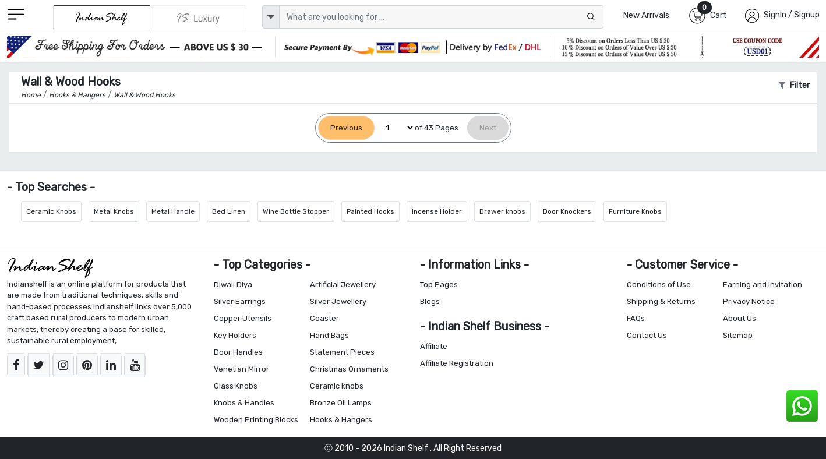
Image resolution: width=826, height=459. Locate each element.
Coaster (324, 318)
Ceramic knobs (336, 386)
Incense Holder (437, 211)
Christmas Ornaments (349, 369)
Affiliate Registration (456, 363)
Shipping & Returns (661, 301)
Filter (794, 85)
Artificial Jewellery (343, 284)
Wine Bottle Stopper (296, 211)
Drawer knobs (502, 211)
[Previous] (346, 128)
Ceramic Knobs (51, 211)
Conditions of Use (659, 284)
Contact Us (647, 335)
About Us (739, 318)
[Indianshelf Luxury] (198, 18)
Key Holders (235, 335)
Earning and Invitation (762, 284)
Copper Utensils (242, 318)
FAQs (636, 318)
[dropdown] (271, 17)
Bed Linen (228, 211)
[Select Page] (395, 128)
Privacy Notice (749, 301)
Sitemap (738, 335)
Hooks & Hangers (341, 419)
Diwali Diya (233, 284)
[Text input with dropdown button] (441, 17)
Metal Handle (173, 211)
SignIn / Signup (792, 15)
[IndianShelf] (101, 18)
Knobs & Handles (244, 402)
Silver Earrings (240, 301)
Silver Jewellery (338, 301)
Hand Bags (329, 335)
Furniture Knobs (635, 211)
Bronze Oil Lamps (341, 402)
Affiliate (433, 346)
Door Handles (238, 352)
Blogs (430, 301)
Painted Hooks (370, 211)
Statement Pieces (342, 352)
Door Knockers (567, 211)
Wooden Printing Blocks (256, 419)
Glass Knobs (235, 386)
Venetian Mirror (241, 369)
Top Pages (439, 284)
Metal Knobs (114, 211)
